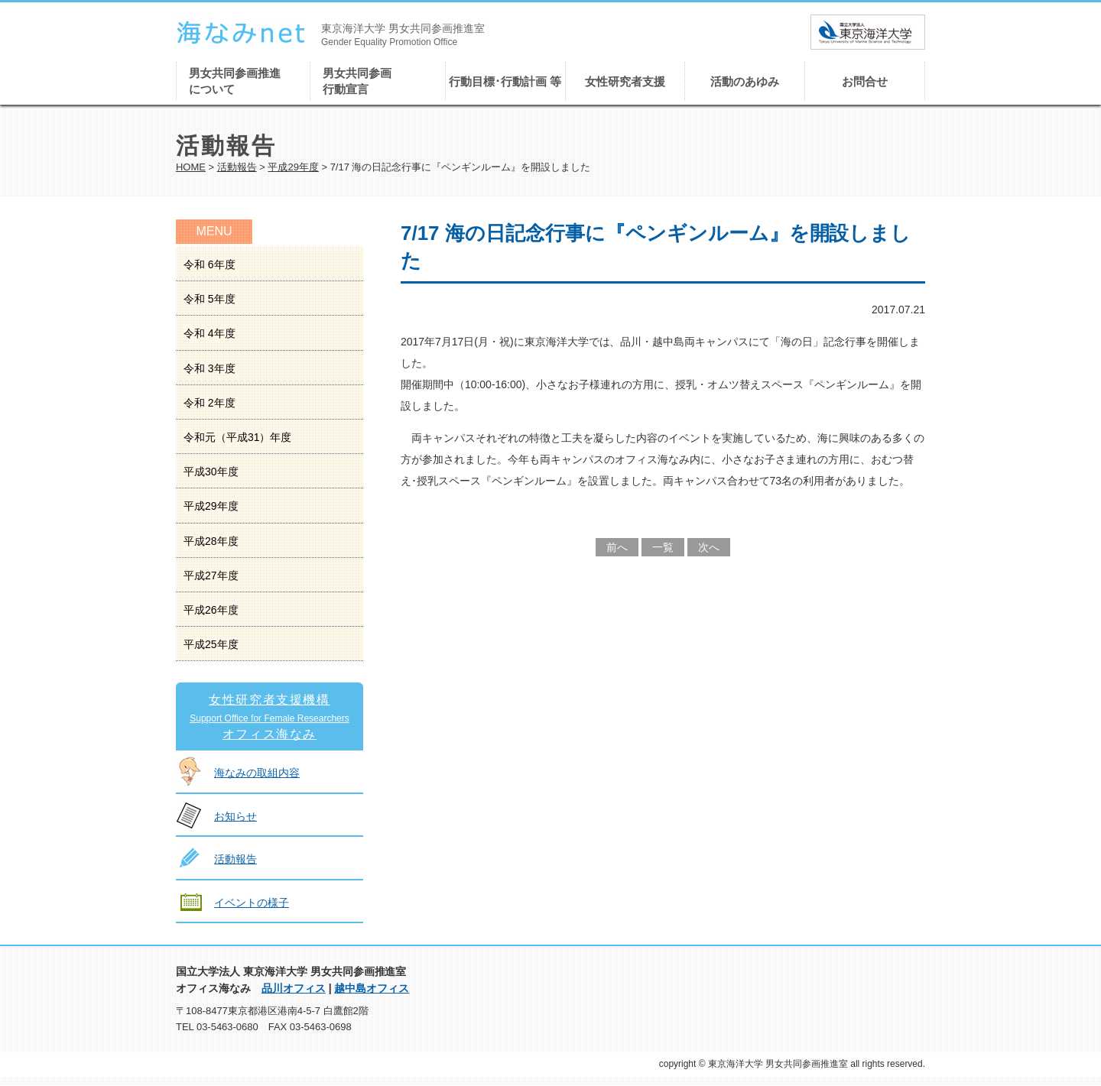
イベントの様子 (251, 902)
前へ (617, 547)
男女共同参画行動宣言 (357, 81)
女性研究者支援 (625, 81)
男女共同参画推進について (235, 81)
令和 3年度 (209, 368)
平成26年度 (211, 610)
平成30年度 (211, 471)
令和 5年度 (209, 299)
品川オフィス (293, 988)
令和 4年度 (209, 333)
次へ (708, 547)
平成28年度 (211, 541)
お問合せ (865, 81)
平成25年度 (211, 644)
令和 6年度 (209, 264)
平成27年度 (211, 575)
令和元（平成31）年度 (237, 437)
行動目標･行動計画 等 (505, 81)
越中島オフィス (371, 988)
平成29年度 (293, 167)
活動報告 (237, 167)
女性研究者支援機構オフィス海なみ (269, 717)
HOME (191, 167)
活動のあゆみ (744, 81)
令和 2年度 (209, 403)
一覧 (663, 547)
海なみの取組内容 (257, 773)
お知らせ (235, 816)
